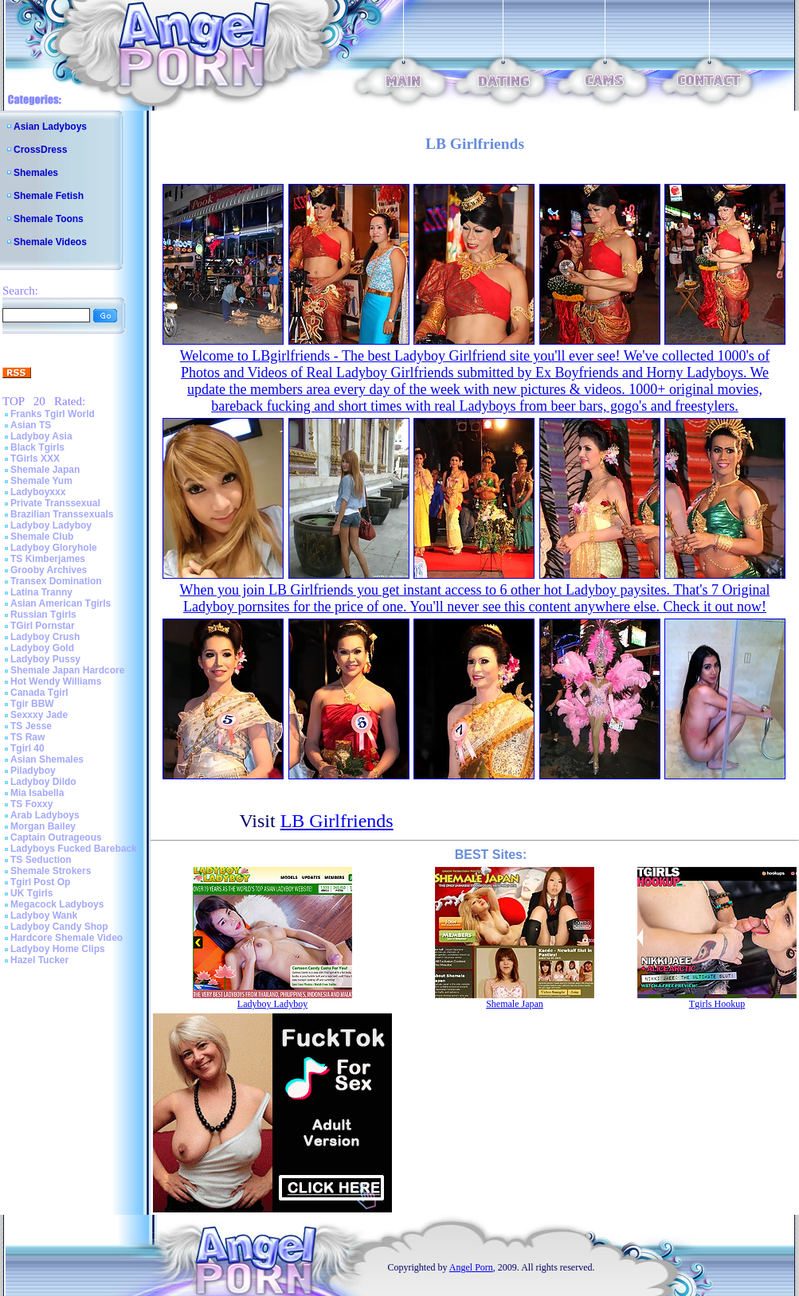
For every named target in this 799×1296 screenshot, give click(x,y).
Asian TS (30, 425)
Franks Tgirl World (52, 414)
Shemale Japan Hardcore (67, 670)
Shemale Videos (50, 242)
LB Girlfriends (337, 820)
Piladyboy (33, 770)
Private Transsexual (55, 503)
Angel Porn (471, 1267)
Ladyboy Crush (45, 636)
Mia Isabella (37, 792)
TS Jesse (31, 726)
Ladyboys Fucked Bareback (73, 848)
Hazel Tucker (39, 960)
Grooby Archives (48, 570)
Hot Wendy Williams (55, 681)
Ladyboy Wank (43, 915)
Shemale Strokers (50, 870)
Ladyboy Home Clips (57, 948)
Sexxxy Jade (39, 714)
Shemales (36, 172)
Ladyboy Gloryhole (53, 547)
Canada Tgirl (39, 692)
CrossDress (40, 149)
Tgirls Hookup (717, 1003)
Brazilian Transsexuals (61, 514)
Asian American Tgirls (60, 603)
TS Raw (27, 737)
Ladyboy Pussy (45, 659)
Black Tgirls (37, 447)
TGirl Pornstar (42, 625)
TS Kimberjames (47, 558)
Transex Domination (56, 581)
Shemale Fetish (49, 195)
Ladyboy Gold (42, 648)
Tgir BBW (32, 703)
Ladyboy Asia (41, 436)
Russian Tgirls (43, 614)
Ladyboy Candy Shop (59, 926)
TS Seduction (41, 859)
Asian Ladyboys (50, 126)
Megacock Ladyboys (57, 904)
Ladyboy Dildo (43, 781)
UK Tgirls (31, 893)
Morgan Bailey (43, 826)
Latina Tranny (41, 592)
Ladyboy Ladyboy (51, 525)
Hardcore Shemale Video (66, 937)
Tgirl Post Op (40, 882)
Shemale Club (41, 536)
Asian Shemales (47, 759)
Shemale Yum (41, 480)
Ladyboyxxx (37, 492)
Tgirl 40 (27, 748)
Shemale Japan (45, 469)
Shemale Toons (49, 218)
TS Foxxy (31, 804)
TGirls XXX (35, 458)
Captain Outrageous (56, 837)
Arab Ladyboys (45, 815)
